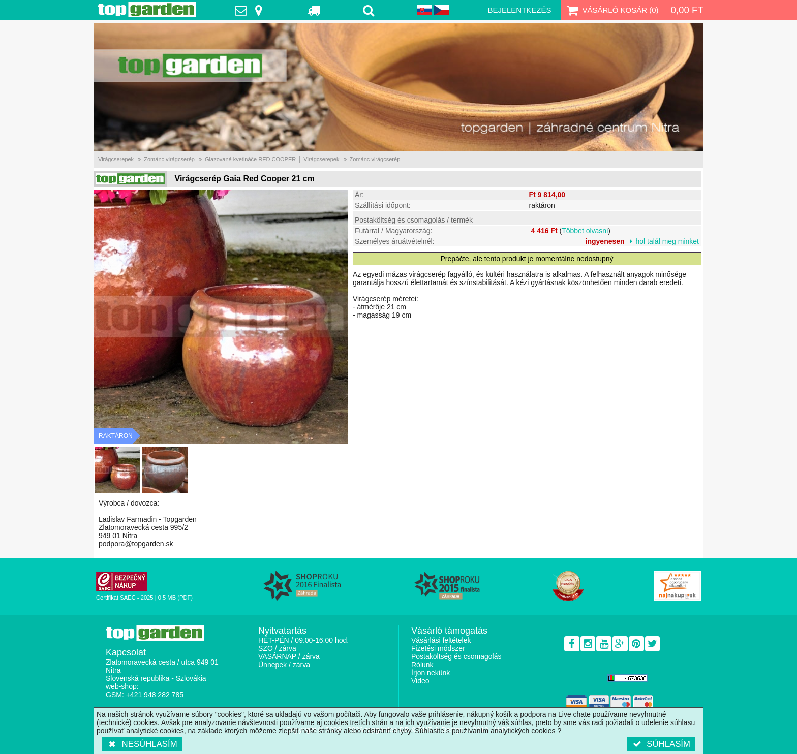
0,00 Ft (686, 10)
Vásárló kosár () (612, 10)
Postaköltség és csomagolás (456, 656)
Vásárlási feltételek (441, 640)
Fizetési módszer (438, 648)
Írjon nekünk (430, 673)
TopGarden (147, 9)
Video (420, 681)
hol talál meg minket (667, 241)
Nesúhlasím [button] (142, 744)
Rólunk (422, 665)
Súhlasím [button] (661, 744)
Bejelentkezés (519, 10)
